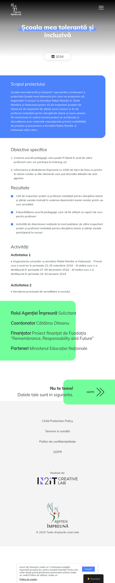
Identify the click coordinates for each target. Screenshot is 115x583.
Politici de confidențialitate (57, 441)
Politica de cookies (28, 579)
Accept (88, 569)
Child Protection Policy (57, 421)
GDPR (57, 452)
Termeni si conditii (57, 431)
